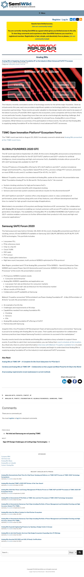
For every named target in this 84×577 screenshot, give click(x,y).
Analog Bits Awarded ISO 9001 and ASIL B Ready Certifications (21, 539)
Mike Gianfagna (8, 63)
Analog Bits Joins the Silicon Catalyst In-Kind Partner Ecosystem (21, 512)
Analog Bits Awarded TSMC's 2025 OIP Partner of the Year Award (22, 483)
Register (56, 19)
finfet (17, 398)
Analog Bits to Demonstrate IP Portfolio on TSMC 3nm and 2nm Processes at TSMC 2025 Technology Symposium (37, 498)
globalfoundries (41, 398)
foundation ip (26, 398)
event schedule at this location (69, 342)
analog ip (9, 398)
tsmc (60, 398)
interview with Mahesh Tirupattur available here (56, 345)
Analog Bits (12, 64)
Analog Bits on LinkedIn (8, 463)
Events (17, 64)
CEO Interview (5, 459)
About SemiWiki (50, 571)
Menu (42, 13)
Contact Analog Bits (7, 465)
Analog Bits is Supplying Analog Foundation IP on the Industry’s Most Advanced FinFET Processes (37, 61)
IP (24, 64)
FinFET (22, 64)
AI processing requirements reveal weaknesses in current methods (26, 372)
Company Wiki (5, 456)
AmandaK (9, 479)
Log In (65, 19)
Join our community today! (42, 26)
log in (18, 418)
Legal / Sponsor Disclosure (37, 571)
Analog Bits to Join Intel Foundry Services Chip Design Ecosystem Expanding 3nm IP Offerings (30, 533)
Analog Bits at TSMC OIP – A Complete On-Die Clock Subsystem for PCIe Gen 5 (31, 362)
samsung (53, 398)
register (11, 418)
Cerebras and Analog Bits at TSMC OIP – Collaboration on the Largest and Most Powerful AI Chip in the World (41, 367)
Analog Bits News (6, 461)
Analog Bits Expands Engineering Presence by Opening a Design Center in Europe (26, 527)
